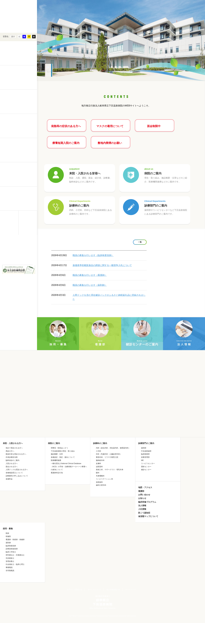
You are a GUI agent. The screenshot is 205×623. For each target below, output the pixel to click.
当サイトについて (94, 590)
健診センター (146, 470)
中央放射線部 (146, 451)
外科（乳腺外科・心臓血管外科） (109, 454)
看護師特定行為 (57, 473)
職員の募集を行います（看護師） (90, 275)
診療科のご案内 (91, 207)
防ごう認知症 (144, 513)
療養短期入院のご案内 (65, 142)
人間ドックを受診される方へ (17, 470)
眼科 (97, 473)
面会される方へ (12, 467)
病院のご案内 (166, 175)
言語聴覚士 (10, 558)
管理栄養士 (10, 561)
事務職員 (9, 567)
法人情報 (142, 505)
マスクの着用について (109, 126)
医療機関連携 (56, 460)
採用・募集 (8, 528)
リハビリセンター (148, 463)
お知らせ (142, 498)
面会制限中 (154, 126)
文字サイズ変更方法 (74, 590)
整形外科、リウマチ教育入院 (107, 457)
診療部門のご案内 (166, 207)
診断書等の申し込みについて (17, 476)
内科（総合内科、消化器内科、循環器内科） (113, 448)
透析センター (146, 467)
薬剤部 (143, 448)
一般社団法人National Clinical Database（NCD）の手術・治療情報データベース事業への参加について (69, 466)
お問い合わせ (144, 495)
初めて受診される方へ (14, 448)
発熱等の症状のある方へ (66, 126)
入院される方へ (12, 463)
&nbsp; (18, 259)
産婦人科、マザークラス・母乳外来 (109, 470)
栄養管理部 (145, 457)
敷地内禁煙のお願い (110, 142)
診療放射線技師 (12, 549)
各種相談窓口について (14, 473)
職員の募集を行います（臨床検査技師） (93, 255)
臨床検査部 (145, 454)
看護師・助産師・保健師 (15, 540)
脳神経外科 (100, 460)
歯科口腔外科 (101, 485)
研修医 (8, 536)
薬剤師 (8, 543)
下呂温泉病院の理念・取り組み (63, 451)
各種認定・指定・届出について (63, 457)
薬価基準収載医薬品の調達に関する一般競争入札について (102, 265)
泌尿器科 (99, 467)
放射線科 (99, 482)
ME (142, 460)
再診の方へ (10, 451)
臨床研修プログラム (147, 502)
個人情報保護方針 (113, 590)
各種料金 (9, 479)
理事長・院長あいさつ (59, 448)
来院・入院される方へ (13, 443)
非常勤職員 (10, 571)
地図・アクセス (145, 487)
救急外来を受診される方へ (16, 454)
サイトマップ (130, 590)
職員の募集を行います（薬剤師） (90, 285)
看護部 (141, 491)
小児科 (98, 451)
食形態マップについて (148, 516)
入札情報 (142, 509)
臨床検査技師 (11, 546)
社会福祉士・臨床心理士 (15, 564)
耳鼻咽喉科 (100, 476)
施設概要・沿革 (57, 454)
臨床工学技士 (11, 552)
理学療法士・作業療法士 (15, 555)
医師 (7, 533)
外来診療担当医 (12, 457)
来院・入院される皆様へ (91, 175)
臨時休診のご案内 (12, 460)
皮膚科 (98, 463)
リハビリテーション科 (104, 479)
